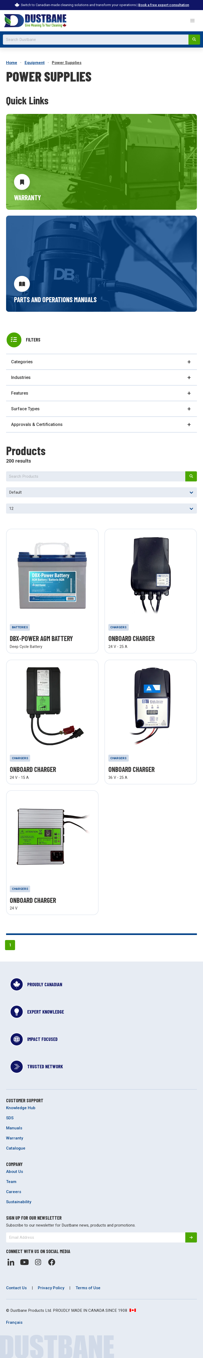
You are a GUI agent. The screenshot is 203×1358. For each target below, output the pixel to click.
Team (11, 1181)
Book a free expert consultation (163, 5)
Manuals (14, 1128)
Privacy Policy (51, 1288)
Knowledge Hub (20, 1107)
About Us (14, 1171)
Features (19, 393)
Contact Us (16, 1288)
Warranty (14, 1138)
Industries (21, 377)
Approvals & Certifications (37, 424)
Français (14, 1322)
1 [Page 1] (10, 944)
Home (11, 62)
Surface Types (25, 408)
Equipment (35, 62)
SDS (9, 1118)
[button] (192, 20)
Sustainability (18, 1201)
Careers (13, 1191)
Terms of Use (88, 1288)
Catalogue (15, 1148)
